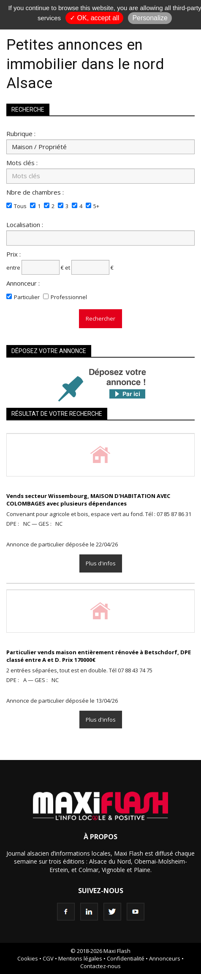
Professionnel (69, 297)
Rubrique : (20, 133)
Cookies (27, 958)
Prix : (13, 254)
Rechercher (100, 318)
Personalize (150, 17)
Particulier (27, 297)
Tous (20, 206)
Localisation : (24, 224)
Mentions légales (80, 958)
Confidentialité (125, 958)
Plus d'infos (101, 563)
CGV (48, 958)
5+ (96, 206)
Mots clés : (22, 162)
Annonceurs (164, 958)
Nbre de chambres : (35, 192)
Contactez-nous (100, 966)
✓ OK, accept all (94, 17)
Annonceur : (23, 283)
